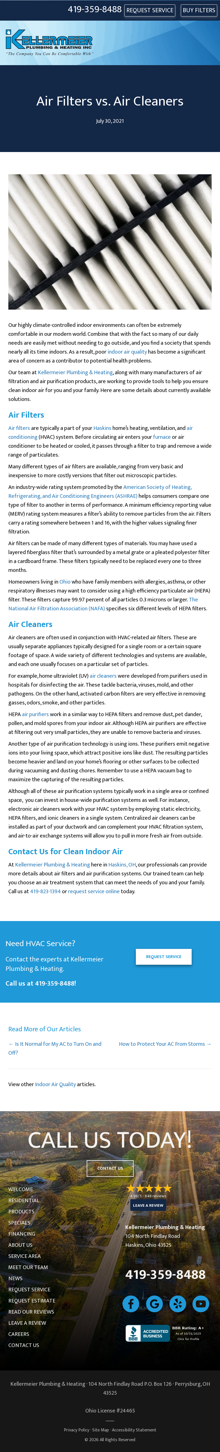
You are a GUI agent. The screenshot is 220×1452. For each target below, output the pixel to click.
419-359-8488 (95, 10)
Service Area (24, 1256)
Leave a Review (27, 1323)
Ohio (65, 582)
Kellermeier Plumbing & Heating (75, 372)
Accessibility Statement (134, 1430)
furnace (162, 437)
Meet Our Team (28, 1267)
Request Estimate (31, 1301)
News (15, 1278)
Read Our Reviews (31, 1312)
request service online (94, 891)
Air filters (19, 428)
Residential (23, 1200)
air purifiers (35, 714)
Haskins (102, 428)
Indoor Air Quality (55, 1084)
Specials (19, 1223)
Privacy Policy (76, 1430)
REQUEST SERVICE (149, 10)
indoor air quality (127, 352)
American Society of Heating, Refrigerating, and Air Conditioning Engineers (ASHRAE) (99, 492)
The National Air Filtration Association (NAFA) (103, 604)
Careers (18, 1334)
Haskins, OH (122, 865)
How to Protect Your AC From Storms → (165, 1044)
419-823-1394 (45, 891)
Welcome (20, 1189)
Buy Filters (199, 10)
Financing (21, 1234)
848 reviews (155, 1196)
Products (21, 1211)
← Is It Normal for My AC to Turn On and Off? (54, 1048)
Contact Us (23, 1345)
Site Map (100, 1430)
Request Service (29, 1289)
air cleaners (103, 676)
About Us (20, 1245)
